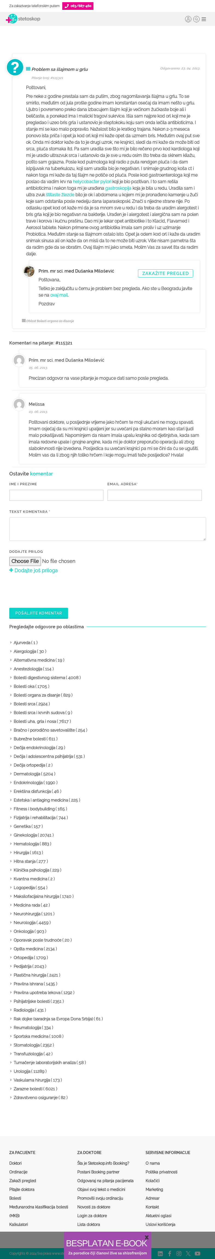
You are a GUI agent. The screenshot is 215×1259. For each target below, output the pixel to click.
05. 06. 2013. (38, 368)
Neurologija (25, 922)
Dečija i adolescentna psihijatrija (43, 756)
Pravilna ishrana (28, 984)
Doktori (15, 1163)
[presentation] (50, 589)
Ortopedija (23, 957)
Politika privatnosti (161, 1172)
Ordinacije (18, 1172)
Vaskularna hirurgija (32, 1080)
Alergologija (25, 651)
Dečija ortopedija (29, 765)
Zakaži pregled (22, 1181)
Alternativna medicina (34, 660)
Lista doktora (88, 1224)
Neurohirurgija (27, 914)
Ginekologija (25, 835)
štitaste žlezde (60, 194)
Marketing (154, 1189)
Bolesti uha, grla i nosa (35, 721)
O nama (153, 1163)
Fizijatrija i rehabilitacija (34, 817)
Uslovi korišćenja (160, 1224)
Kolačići (153, 1181)
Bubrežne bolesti (30, 739)
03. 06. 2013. (38, 412)
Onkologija (24, 931)
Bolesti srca (24, 704)
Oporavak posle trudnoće (37, 940)
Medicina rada (27, 905)
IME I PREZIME (23, 484)
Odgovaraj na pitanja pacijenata (105, 1181)
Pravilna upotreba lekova (37, 992)
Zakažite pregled (165, 273)
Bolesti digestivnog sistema (39, 677)
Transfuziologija (28, 1053)
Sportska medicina (31, 1036)
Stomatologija (27, 1045)
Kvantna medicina (30, 879)
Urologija (22, 1071)
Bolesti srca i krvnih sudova (39, 712)
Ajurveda (22, 642)
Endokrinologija (28, 782)
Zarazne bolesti (28, 1088)
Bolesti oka (24, 686)
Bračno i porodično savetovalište (44, 730)
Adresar (153, 1198)
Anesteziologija (28, 669)
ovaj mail (59, 295)
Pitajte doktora (21, 1189)
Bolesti (15, 1198)
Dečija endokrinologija (34, 747)
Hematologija (26, 844)
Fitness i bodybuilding (34, 809)
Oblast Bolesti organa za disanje (48, 321)
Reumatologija (27, 1027)
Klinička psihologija (31, 870)
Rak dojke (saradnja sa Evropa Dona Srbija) (53, 1018)
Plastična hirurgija (30, 975)
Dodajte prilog (26, 552)
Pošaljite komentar (38, 613)
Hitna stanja (25, 861)
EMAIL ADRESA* (122, 484)
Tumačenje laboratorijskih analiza (45, 1062)
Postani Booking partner (98, 1172)
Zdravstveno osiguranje (36, 1097)
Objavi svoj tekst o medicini (101, 1189)
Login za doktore (92, 1216)
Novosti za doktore (93, 1207)
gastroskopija (118, 188)
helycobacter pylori (92, 181)
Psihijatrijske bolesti (32, 1001)
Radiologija (24, 1010)
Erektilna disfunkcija (32, 791)
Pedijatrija (22, 966)
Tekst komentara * (29, 512)
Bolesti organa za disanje (37, 695)
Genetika (22, 826)
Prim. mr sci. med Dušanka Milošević (76, 271)
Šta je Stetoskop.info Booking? (103, 1163)
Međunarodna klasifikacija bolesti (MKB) (38, 1211)
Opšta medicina (28, 949)
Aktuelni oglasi (158, 1216)
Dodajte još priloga (33, 570)
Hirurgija (21, 852)
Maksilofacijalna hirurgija (36, 896)
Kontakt (152, 1207)
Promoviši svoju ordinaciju (100, 1198)
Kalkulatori (18, 1224)
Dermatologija (27, 774)
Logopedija (24, 887)
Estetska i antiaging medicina (41, 800)
